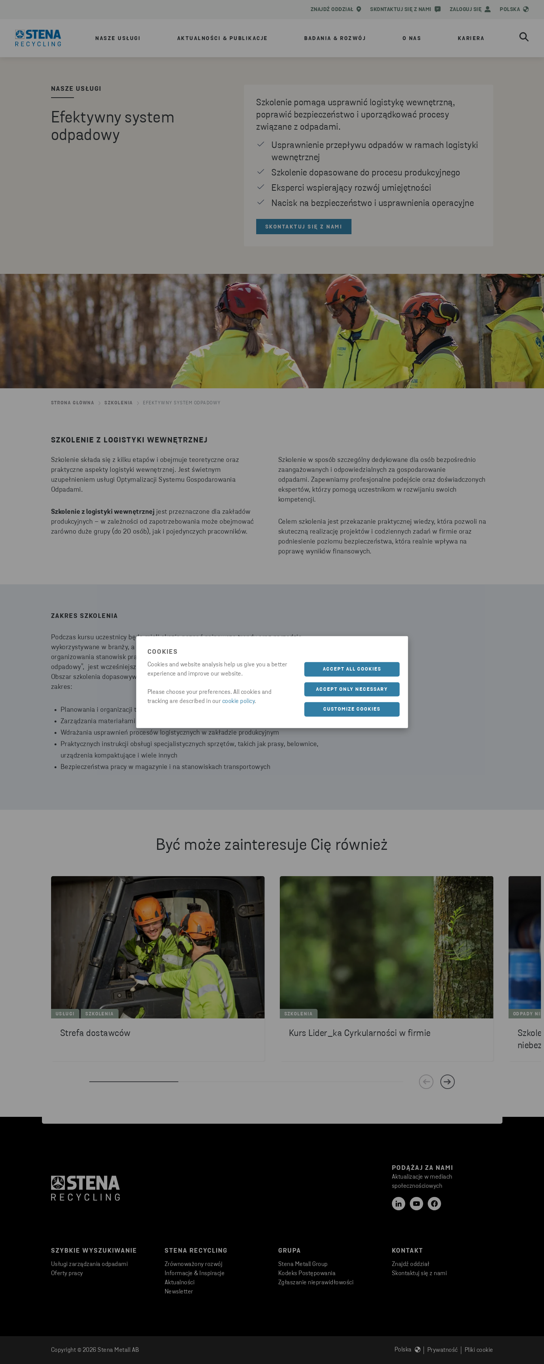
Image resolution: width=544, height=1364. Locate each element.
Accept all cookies (352, 669)
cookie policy (238, 701)
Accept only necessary (352, 689)
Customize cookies (351, 709)
